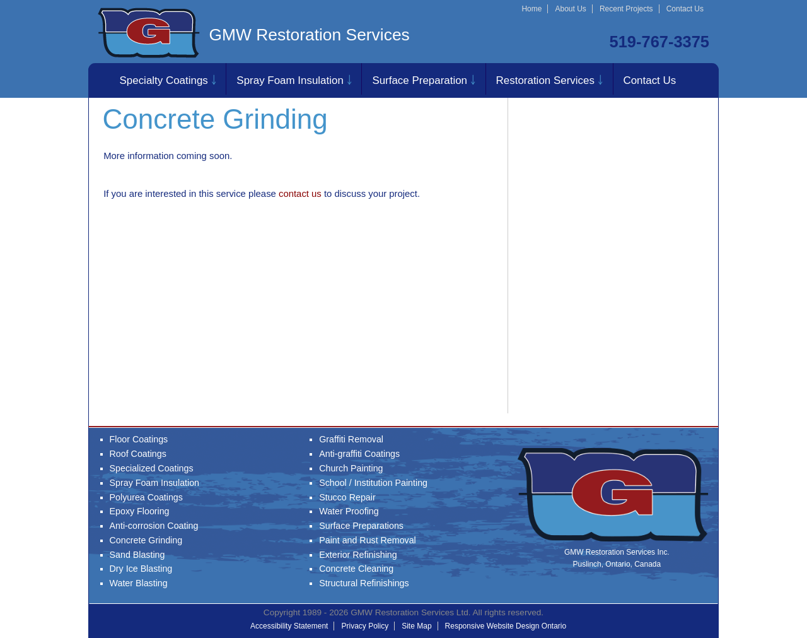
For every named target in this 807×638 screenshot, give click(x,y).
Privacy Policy (364, 626)
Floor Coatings (139, 439)
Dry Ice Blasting (141, 569)
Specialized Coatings (152, 468)
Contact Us (685, 8)
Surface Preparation (419, 80)
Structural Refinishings (364, 583)
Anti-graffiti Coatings (359, 454)
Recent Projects (626, 8)
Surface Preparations (361, 526)
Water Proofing (348, 511)
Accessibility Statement (289, 626)
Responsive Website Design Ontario (506, 626)
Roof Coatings (138, 454)
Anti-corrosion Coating (154, 526)
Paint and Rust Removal (367, 540)
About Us (570, 8)
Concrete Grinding (146, 540)
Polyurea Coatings (146, 497)
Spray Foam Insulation (289, 80)
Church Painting (351, 468)
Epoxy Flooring (140, 511)
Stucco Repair (347, 497)
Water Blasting (139, 583)
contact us (300, 194)
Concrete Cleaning (356, 569)
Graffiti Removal (351, 439)
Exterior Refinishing (358, 555)
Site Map (416, 626)
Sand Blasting (137, 555)
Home (531, 8)
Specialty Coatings (164, 80)
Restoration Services (545, 80)
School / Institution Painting (373, 483)
